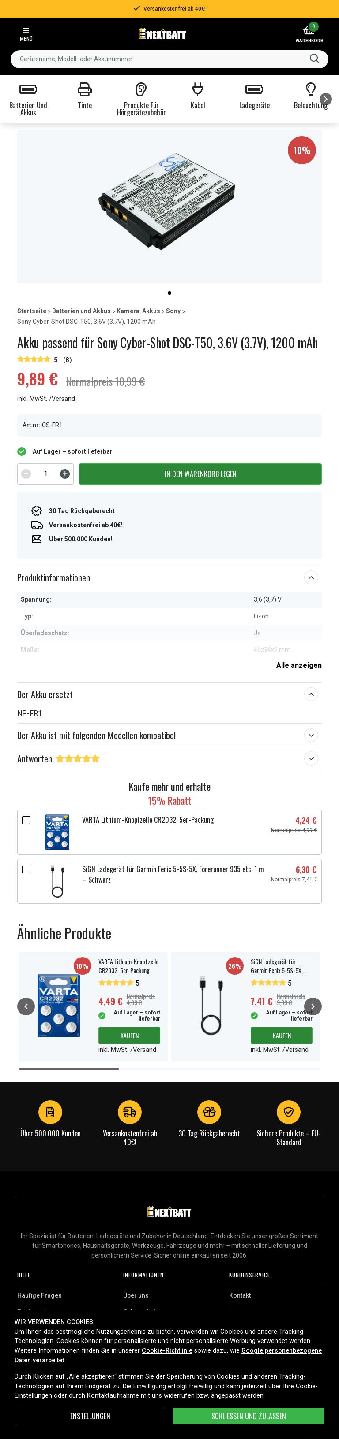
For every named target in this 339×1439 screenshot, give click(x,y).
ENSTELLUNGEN (90, 1416)
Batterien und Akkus (81, 310)
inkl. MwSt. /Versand (46, 399)
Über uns (136, 1295)
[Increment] (64, 474)
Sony (173, 310)
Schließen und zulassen (248, 1416)
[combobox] (169, 59)
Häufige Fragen (39, 1295)
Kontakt (240, 1295)
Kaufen (130, 1035)
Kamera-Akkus (138, 310)
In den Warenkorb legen (201, 474)
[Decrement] (26, 474)
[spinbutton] (45, 474)
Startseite (31, 310)
